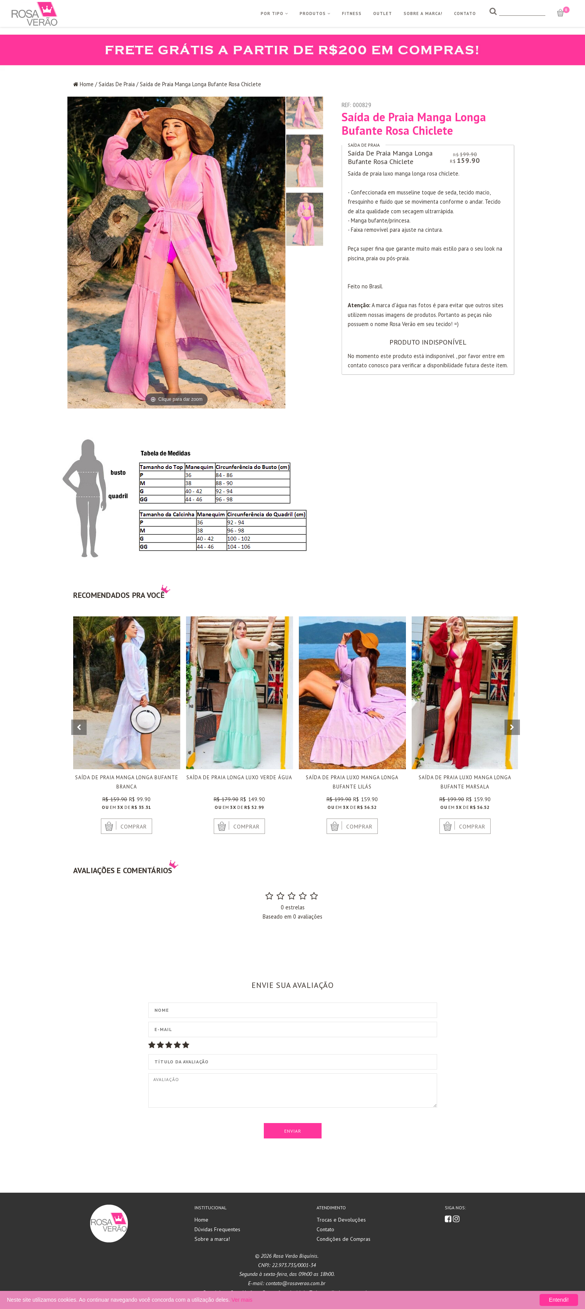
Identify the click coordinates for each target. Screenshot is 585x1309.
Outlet (382, 13)
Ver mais (241, 1300)
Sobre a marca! (212, 1238)
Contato (465, 13)
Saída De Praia (364, 145)
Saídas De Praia (117, 84)
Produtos (315, 13)
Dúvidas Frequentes (217, 1229)
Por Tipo (274, 13)
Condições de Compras (343, 1238)
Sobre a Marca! (423, 13)
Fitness (352, 13)
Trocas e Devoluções (341, 1219)
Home (87, 84)
